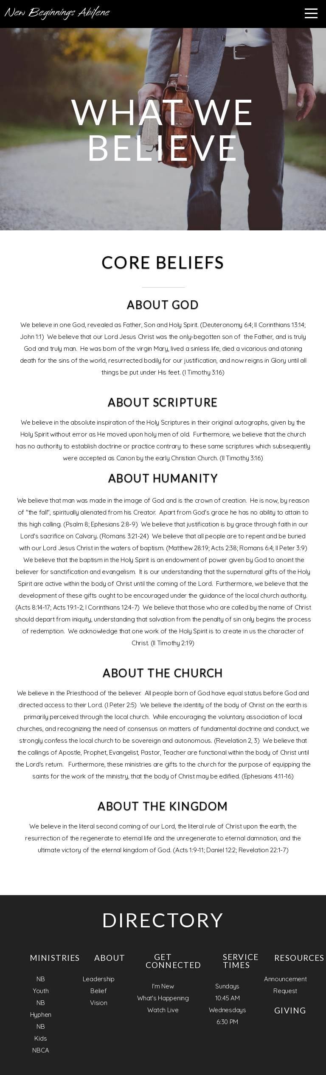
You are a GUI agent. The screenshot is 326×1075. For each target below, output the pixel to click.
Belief (98, 991)
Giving (290, 1010)
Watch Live (162, 1010)
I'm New (163, 986)
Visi (95, 1003)
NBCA (40, 1050)
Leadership (99, 979)
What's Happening (163, 998)
